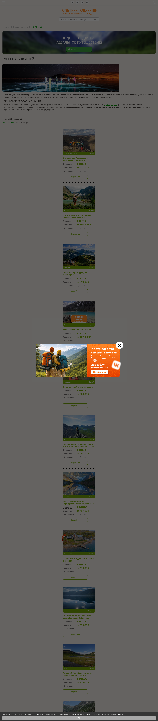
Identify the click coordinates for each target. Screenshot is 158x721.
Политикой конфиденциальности (110, 714)
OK (79, 718)
